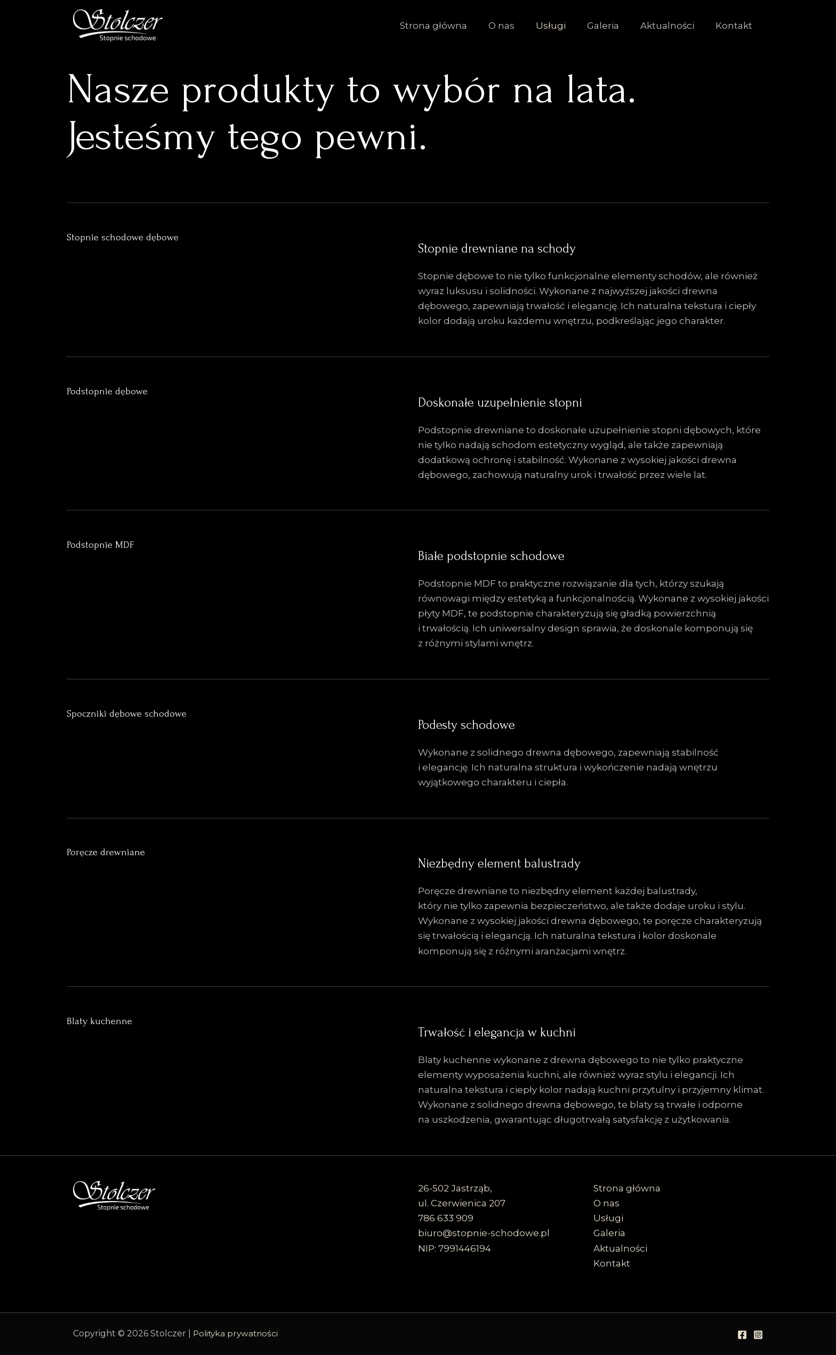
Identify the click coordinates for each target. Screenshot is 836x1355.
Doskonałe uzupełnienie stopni (561, 399)
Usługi (562, 25)
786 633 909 (445, 1218)
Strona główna (451, 25)
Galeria (611, 25)
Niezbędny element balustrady (557, 860)
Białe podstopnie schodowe (544, 553)
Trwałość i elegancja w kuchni (553, 1029)
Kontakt (735, 25)
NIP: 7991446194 (454, 1248)
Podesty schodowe (502, 722)
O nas (516, 25)
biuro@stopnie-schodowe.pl (484, 1233)
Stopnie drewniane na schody (555, 245)
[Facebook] (742, 1335)
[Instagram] (758, 1335)
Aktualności (672, 25)
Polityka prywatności (237, 1333)
